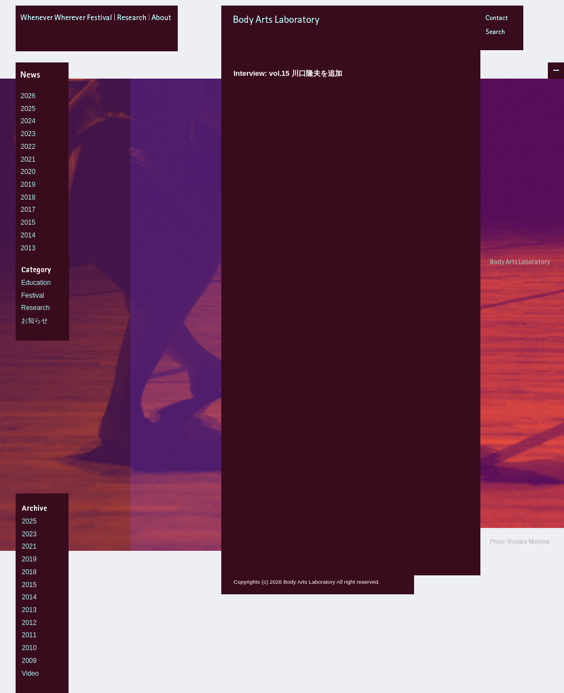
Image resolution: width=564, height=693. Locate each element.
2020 (28, 172)
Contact (497, 19)
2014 (28, 235)
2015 (28, 222)
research (132, 19)
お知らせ (34, 320)
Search (497, 33)
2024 (28, 121)
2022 (28, 147)
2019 (28, 184)
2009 (29, 661)
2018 (28, 197)
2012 (29, 623)
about (163, 19)
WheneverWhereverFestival (68, 19)
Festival (32, 295)
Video (30, 673)
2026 (28, 96)
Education (36, 283)
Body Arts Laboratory (306, 20)
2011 (29, 635)
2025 (28, 109)
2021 (28, 159)
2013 (28, 248)
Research (35, 308)
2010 (29, 648)
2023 (28, 134)
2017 (28, 210)
